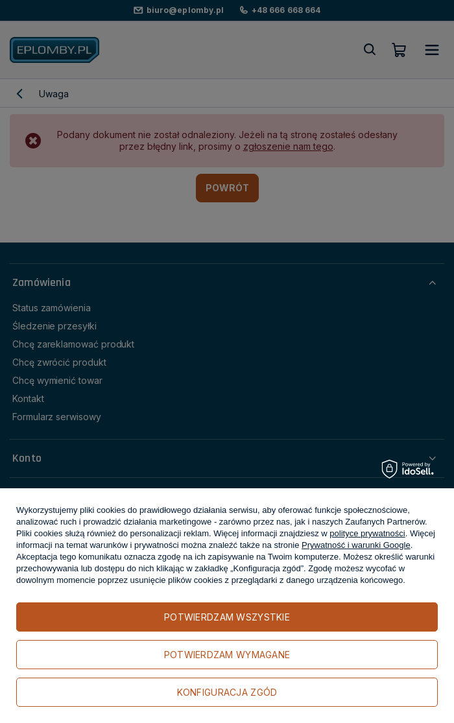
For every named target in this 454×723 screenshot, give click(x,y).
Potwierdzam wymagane (227, 654)
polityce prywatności (367, 533)
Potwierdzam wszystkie (227, 616)
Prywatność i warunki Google (356, 545)
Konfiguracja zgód (227, 692)
